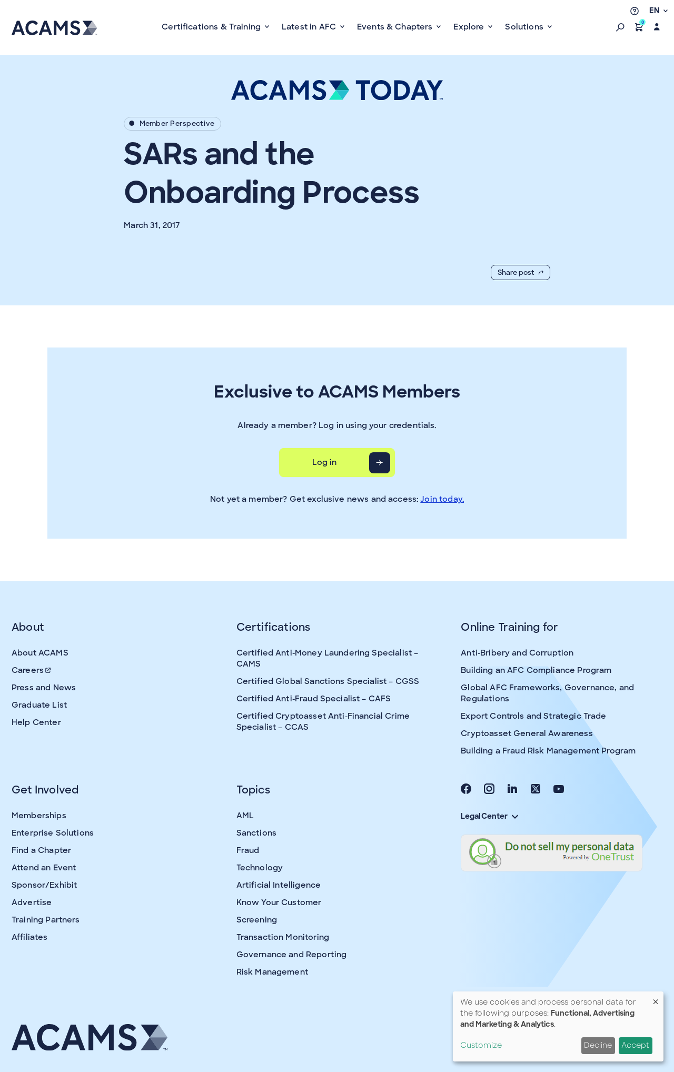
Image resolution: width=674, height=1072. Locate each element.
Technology (259, 867)
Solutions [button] (525, 27)
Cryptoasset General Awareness (526, 733)
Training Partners (46, 920)
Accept (635, 1045)
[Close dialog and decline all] (655, 998)
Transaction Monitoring (282, 937)
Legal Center (489, 816)
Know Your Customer (279, 902)
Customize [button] (481, 1045)
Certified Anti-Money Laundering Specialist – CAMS (327, 658)
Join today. (442, 499)
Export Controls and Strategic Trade (533, 716)
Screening (256, 920)
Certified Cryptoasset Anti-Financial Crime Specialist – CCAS (323, 721)
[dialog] (558, 1026)
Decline (598, 1045)
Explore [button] (469, 27)
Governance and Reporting (291, 954)
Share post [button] (520, 272)
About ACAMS (40, 653)
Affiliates (30, 937)
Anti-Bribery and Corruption (517, 653)
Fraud (248, 850)
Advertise (32, 902)
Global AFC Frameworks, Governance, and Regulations (547, 693)
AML (245, 815)
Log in (324, 462)
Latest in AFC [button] (310, 27)
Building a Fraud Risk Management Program (548, 751)
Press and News (44, 687)
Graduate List (39, 705)
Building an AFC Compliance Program (536, 670)
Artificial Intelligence (278, 885)
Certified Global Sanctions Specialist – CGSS (328, 681)
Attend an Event (44, 867)
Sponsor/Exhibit (44, 885)
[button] (620, 27)
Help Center (36, 722)
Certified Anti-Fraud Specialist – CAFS (313, 698)
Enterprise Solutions (53, 833)
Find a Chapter (41, 850)
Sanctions (256, 833)
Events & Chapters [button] (396, 27)
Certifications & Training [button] (212, 27)
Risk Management (272, 972)
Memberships (39, 815)
